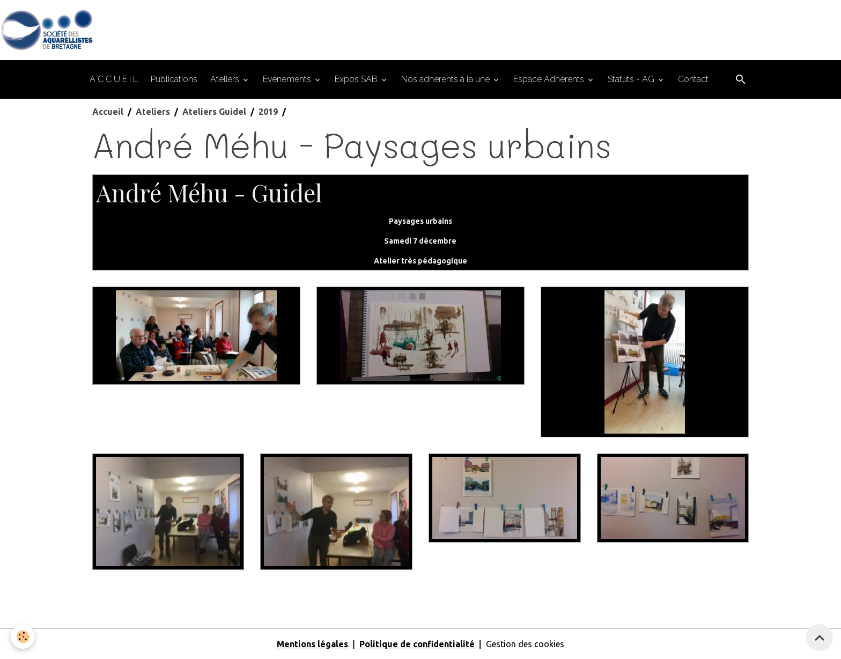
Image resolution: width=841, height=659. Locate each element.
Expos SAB (357, 79)
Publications (174, 79)
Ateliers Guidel (214, 111)
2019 (268, 111)
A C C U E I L (114, 79)
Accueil (107, 111)
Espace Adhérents (549, 79)
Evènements (288, 79)
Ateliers (225, 79)
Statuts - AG (632, 79)
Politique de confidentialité (417, 644)
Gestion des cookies (525, 644)
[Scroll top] (819, 637)
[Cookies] (23, 637)
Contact (693, 79)
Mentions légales (312, 644)
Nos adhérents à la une (446, 79)
